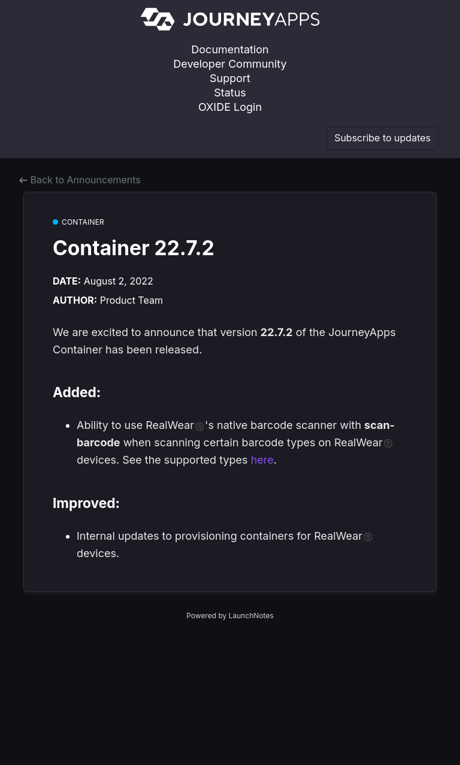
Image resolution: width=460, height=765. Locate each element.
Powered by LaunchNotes (229, 615)
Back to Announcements (80, 180)
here (262, 459)
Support (230, 78)
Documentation (229, 49)
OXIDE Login (230, 107)
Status (230, 92)
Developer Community (229, 64)
